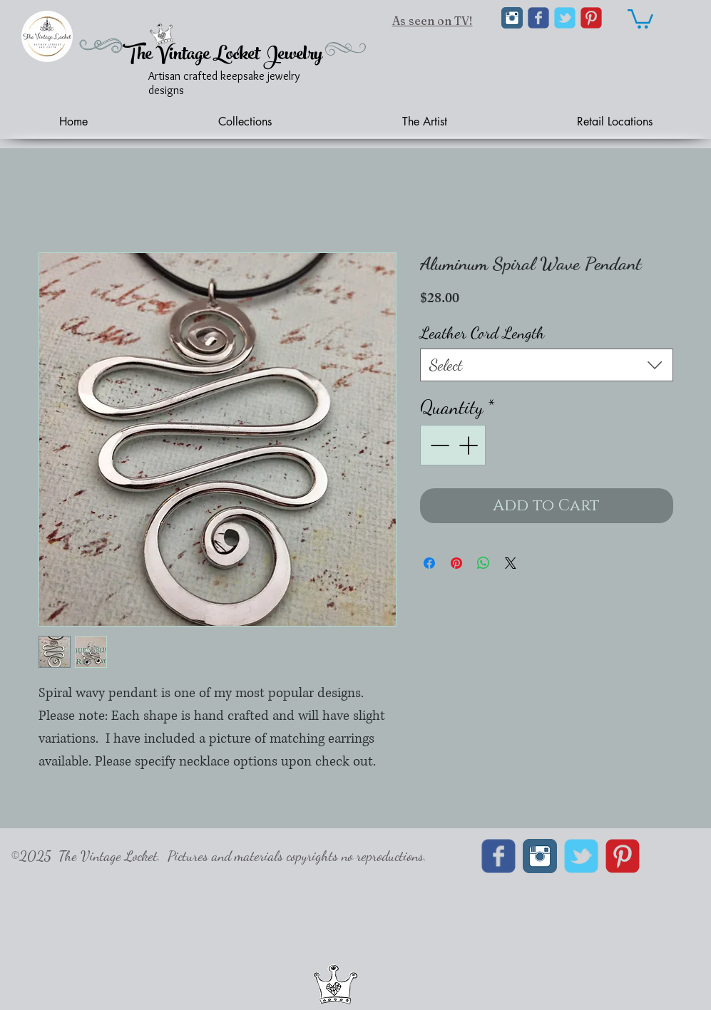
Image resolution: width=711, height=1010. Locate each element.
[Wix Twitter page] (565, 18)
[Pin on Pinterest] (456, 563)
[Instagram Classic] (512, 18)
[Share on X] (510, 563)
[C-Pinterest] (591, 18)
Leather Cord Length (482, 332)
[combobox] (546, 365)
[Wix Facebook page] (538, 18)
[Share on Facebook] (429, 563)
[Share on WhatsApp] (483, 563)
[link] (640, 18)
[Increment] (470, 445)
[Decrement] (438, 445)
